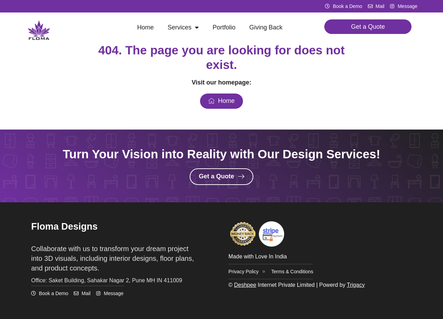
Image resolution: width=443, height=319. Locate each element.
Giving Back (265, 27)
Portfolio (224, 27)
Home (145, 27)
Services (183, 27)
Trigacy (356, 285)
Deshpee (245, 285)
